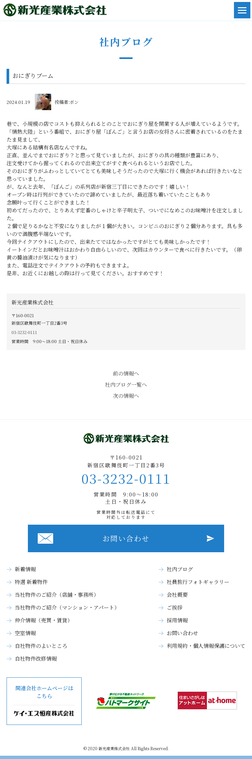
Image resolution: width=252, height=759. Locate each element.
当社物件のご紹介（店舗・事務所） (57, 594)
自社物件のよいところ (41, 646)
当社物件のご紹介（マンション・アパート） (67, 607)
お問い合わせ (126, 538)
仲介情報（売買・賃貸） (44, 620)
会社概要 (177, 594)
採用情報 (177, 620)
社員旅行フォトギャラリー (198, 582)
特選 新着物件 (31, 582)
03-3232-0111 (24, 332)
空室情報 (25, 633)
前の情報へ (126, 373)
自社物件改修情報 (36, 658)
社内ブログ (180, 569)
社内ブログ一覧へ (126, 384)
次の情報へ (126, 395)
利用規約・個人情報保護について (206, 646)
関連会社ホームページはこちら (44, 701)
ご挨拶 (174, 607)
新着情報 (25, 569)
